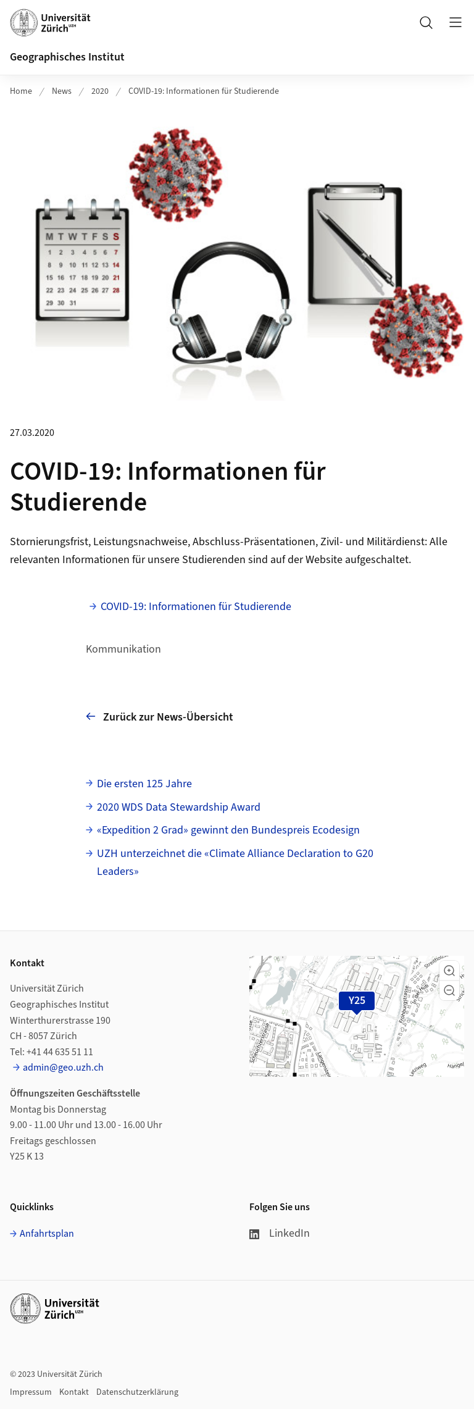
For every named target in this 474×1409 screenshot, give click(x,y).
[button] (449, 970)
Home (21, 91)
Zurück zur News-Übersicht (159, 716)
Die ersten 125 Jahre (144, 784)
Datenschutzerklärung (137, 1392)
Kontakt (74, 1392)
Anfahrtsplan (47, 1233)
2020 (100, 91)
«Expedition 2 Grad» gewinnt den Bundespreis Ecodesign (228, 830)
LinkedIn (279, 1233)
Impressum (31, 1392)
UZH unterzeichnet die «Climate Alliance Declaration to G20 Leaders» (235, 862)
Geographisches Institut (67, 57)
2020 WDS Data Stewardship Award (178, 807)
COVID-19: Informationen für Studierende (203, 91)
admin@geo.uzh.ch (63, 1067)
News (62, 91)
